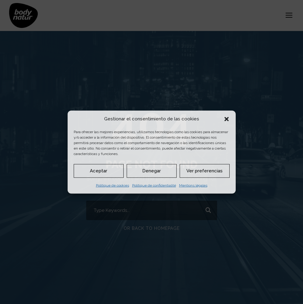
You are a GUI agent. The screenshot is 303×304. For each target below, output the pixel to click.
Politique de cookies (112, 185)
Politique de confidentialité (154, 185)
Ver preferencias (204, 171)
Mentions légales (193, 185)
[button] (227, 119)
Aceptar (98, 171)
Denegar (151, 171)
